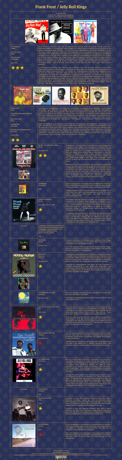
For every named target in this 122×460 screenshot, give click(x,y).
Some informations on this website (61, 452)
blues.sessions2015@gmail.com (70, 453)
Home (61, 1)
